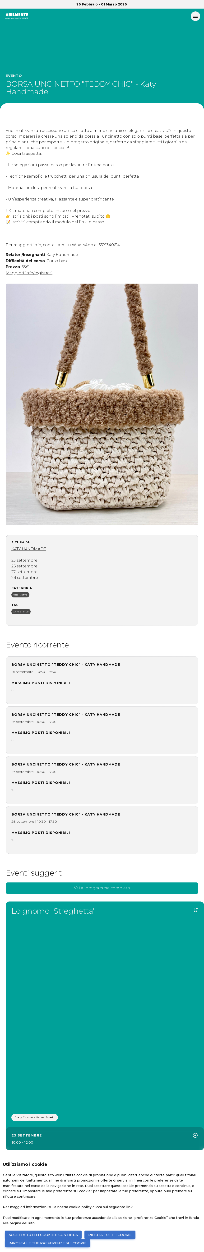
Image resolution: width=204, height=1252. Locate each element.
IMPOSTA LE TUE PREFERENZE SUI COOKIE (48, 1243)
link (129, 1207)
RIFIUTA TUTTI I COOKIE (110, 1235)
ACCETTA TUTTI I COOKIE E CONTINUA (43, 1235)
